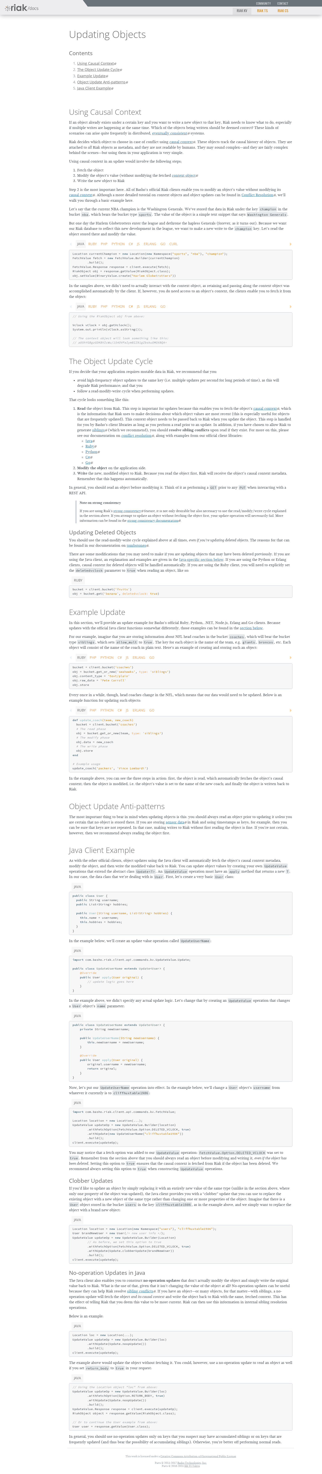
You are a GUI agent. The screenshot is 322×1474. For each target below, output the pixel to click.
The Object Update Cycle (98, 69)
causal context (181, 142)
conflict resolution (136, 436)
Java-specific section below (201, 560)
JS (138, 244)
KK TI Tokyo (192, 1465)
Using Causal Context (95, 63)
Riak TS (262, 10)
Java (80, 244)
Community (263, 3)
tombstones (136, 545)
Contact (282, 3)
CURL (173, 244)
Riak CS (283, 10)
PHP (104, 244)
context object (184, 175)
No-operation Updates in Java (107, 1272)
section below (251, 628)
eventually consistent (169, 133)
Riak (17, 33)
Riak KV (242, 10)
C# (131, 244)
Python (118, 244)
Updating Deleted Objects (102, 532)
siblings (98, 430)
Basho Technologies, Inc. (192, 1462)
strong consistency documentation (152, 520)
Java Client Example (94, 88)
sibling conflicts (140, 1291)
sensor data (175, 822)
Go (162, 244)
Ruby (92, 244)
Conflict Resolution (257, 195)
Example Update (91, 75)
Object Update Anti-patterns (101, 82)
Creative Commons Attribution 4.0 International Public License (198, 1456)
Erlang (150, 244)
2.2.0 (42, 34)
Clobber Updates (91, 1180)
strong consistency (127, 511)
